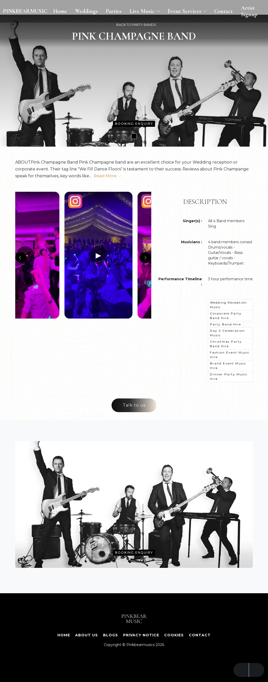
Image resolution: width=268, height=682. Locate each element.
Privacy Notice (141, 635)
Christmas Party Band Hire (226, 344)
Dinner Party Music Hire (228, 376)
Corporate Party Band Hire (226, 315)
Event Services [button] (185, 11)
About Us (86, 635)
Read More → (108, 175)
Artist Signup (249, 11)
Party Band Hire (225, 324)
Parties (114, 11)
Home (60, 11)
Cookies (174, 635)
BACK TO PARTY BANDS (136, 25)
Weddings (86, 11)
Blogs (110, 635)
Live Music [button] (143, 11)
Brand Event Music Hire (228, 365)
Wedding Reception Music (228, 305)
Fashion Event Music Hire (229, 355)
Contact (223, 11)
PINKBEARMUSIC (25, 11)
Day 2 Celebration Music (227, 333)
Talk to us (134, 405)
